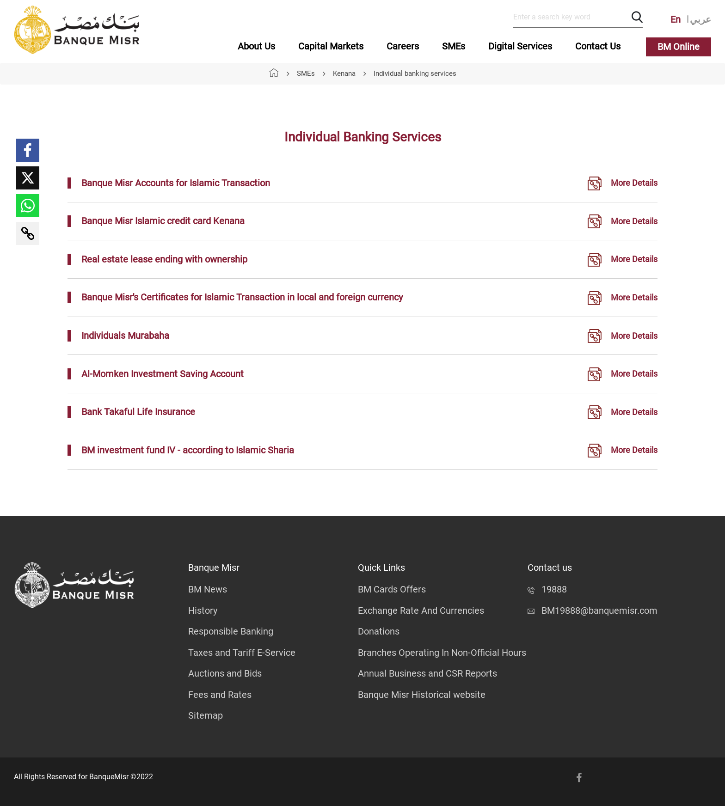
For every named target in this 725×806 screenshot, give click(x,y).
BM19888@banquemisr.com (592, 610)
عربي (700, 19)
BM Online (678, 46)
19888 (547, 589)
